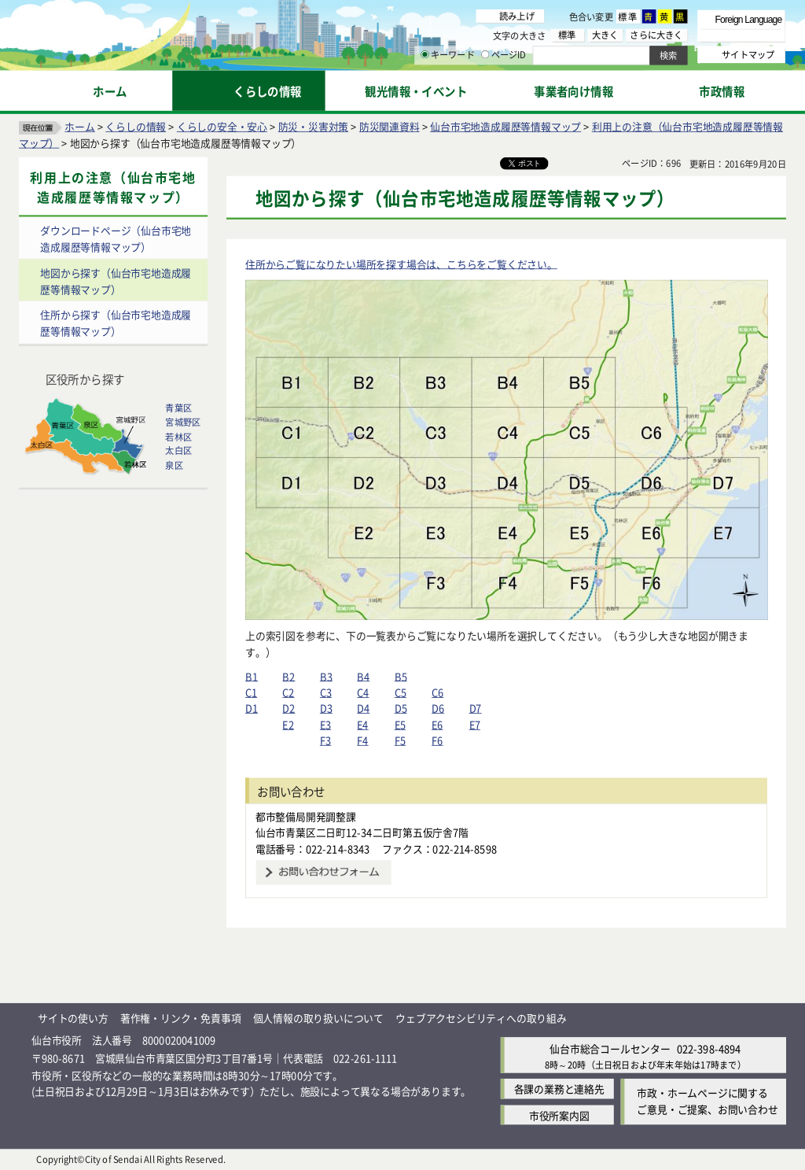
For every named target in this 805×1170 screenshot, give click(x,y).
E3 (325, 724)
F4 (362, 740)
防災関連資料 (389, 126)
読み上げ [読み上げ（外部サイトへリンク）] (517, 15)
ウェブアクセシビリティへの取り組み (481, 1017)
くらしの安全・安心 (222, 126)
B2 (288, 676)
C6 (437, 692)
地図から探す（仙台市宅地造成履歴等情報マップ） (115, 281)
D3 (326, 708)
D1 (251, 708)
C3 (326, 692)
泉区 (173, 465)
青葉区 (178, 408)
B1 (251, 676)
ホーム (79, 126)
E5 (400, 724)
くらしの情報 (135, 126)
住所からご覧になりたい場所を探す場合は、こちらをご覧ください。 (401, 264)
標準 (628, 16)
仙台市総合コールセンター (610, 1048)
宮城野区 (182, 422)
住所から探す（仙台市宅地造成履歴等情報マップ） (115, 323)
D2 (288, 708)
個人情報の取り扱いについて (318, 1017)
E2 (287, 724)
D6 (438, 708)
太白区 (178, 451)
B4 (363, 676)
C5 (400, 692)
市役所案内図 (559, 1115)
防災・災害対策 (313, 126)
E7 (474, 724)
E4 (362, 724)
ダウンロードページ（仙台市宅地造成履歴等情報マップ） (115, 238)
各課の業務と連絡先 (559, 1089)
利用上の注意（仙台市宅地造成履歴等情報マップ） (113, 187)
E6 (437, 724)
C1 (251, 692)
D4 (363, 708)
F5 (400, 740)
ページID (504, 55)
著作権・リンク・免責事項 (180, 1017)
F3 (325, 740)
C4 (363, 692)
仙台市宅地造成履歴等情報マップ (505, 126)
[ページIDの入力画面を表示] (485, 54)
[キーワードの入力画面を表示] (424, 54)
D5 (401, 708)
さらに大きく (656, 35)
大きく (605, 35)
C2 (288, 692)
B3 (326, 676)
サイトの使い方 (73, 1017)
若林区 (178, 436)
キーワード (448, 55)
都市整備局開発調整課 (305, 816)
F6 (437, 740)
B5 (401, 676)
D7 (475, 708)
